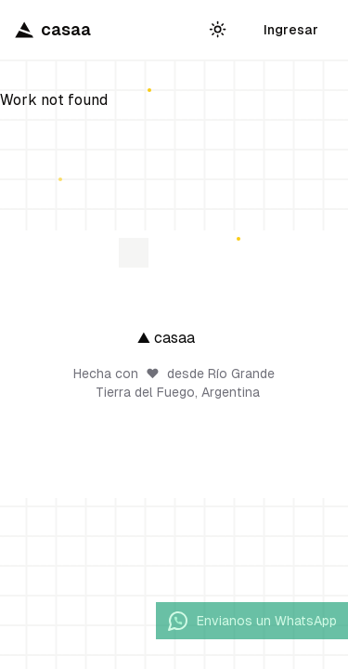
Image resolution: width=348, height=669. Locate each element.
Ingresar (291, 29)
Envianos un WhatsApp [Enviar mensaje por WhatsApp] (252, 621)
